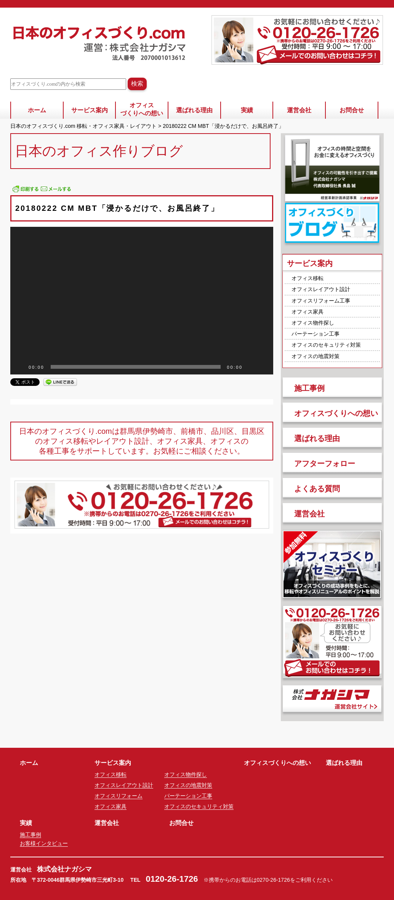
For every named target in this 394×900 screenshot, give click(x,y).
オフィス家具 (307, 312)
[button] (142, 300)
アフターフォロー (324, 463)
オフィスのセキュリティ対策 (326, 345)
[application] (141, 300)
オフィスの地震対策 (315, 356)
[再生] (20, 367)
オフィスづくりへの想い (141, 109)
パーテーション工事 (315, 334)
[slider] (136, 367)
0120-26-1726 (172, 879)
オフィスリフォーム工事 (320, 301)
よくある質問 (317, 488)
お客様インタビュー (44, 843)
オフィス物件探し (312, 323)
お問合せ (352, 110)
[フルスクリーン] (263, 367)
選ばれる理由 (194, 110)
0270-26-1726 (273, 880)
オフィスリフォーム (118, 796)
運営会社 (299, 110)
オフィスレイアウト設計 (320, 289)
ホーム (37, 110)
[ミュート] (251, 367)
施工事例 (309, 388)
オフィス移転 (307, 278)
